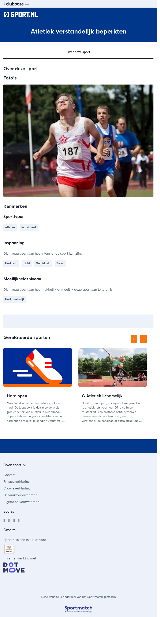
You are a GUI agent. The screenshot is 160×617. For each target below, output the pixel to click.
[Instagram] (9, 521)
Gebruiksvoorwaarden (20, 495)
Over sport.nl (14, 464)
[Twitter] (14, 521)
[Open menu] (151, 14)
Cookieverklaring (16, 488)
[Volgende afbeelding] (143, 339)
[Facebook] (4, 521)
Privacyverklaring (16, 481)
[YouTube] (19, 521)
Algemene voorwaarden (21, 502)
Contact (9, 475)
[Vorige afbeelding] (134, 339)
